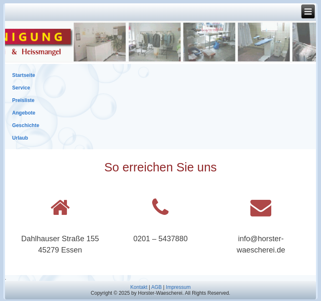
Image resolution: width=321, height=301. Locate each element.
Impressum (178, 287)
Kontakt (139, 287)
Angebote (23, 113)
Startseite (23, 75)
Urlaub (20, 138)
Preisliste (23, 100)
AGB (156, 287)
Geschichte (25, 125)
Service (21, 88)
